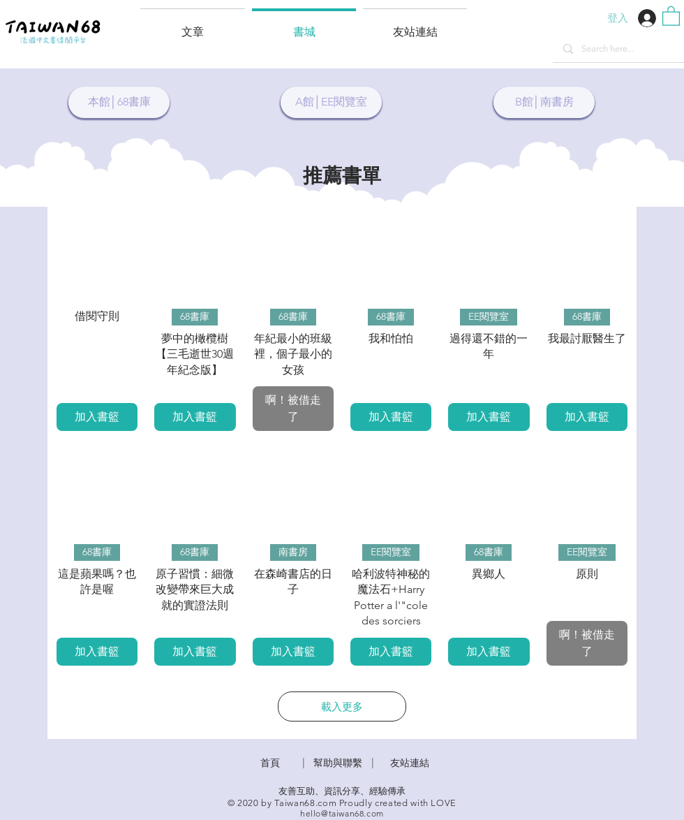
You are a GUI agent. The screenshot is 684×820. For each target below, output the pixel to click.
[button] (414, 25)
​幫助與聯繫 (337, 762)
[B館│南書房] (544, 102)
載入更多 (342, 706)
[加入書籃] (97, 417)
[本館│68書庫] (119, 102)
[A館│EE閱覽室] (331, 102)
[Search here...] (618, 49)
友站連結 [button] (409, 762)
